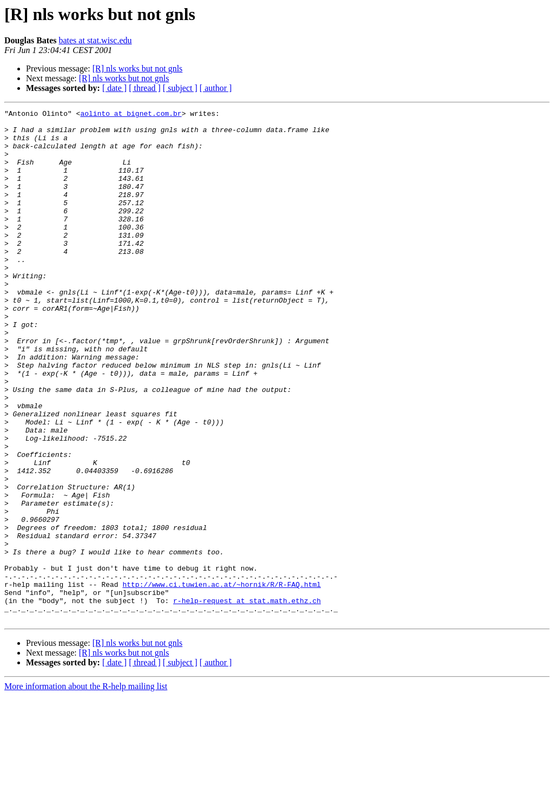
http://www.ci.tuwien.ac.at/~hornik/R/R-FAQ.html (221, 680)
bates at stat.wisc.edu (94, 40)
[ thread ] (145, 88)
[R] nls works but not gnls (138, 68)
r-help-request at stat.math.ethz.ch (247, 699)
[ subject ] (180, 88)
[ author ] (216, 88)
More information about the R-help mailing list (85, 788)
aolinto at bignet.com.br (130, 115)
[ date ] (114, 88)
